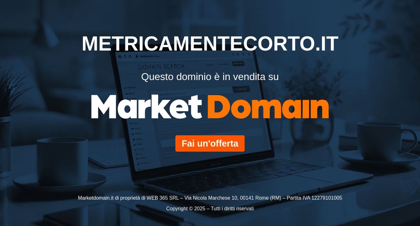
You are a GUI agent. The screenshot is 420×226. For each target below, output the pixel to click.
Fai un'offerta (210, 143)
